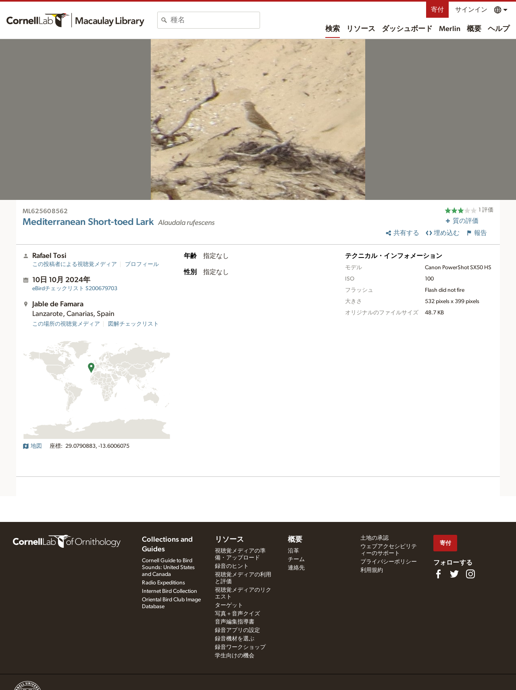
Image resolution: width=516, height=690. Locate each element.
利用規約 (371, 570)
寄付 (437, 9)
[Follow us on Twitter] (454, 574)
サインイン (471, 9)
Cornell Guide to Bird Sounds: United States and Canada (168, 567)
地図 (32, 446)
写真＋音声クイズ (237, 614)
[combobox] (215, 20)
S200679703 (74, 288)
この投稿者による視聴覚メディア (74, 264)
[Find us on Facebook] (438, 574)
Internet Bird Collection (169, 591)
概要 (474, 29)
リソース (360, 29)
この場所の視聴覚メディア (66, 324)
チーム (296, 559)
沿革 (293, 551)
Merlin (449, 29)
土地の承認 (374, 538)
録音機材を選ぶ (234, 639)
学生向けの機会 (234, 656)
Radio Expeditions (163, 583)
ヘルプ (499, 29)
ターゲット (229, 605)
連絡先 (296, 568)
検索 (332, 29)
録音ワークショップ (240, 647)
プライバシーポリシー (388, 562)
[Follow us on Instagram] (470, 574)
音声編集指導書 (234, 622)
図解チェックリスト (133, 324)
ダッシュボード (407, 29)
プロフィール (142, 264)
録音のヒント (232, 566)
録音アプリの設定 (237, 630)
